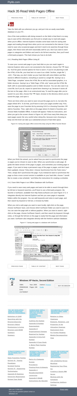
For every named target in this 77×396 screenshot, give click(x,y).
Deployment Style (57, 330)
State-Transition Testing (17, 358)
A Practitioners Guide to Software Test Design (16, 353)
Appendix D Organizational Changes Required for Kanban (38, 331)
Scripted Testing (14, 366)
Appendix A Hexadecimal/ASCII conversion (36, 372)
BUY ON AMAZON (64, 285)
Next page (60, 17)
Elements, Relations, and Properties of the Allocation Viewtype (59, 324)
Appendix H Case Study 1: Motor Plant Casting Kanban (38, 345)
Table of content (38, 17)
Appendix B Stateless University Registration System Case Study (16, 376)
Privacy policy (64, 389)
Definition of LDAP (15, 316)
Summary (11, 332)
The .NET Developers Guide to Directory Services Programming (16, 311)
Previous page (17, 17)
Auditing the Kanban (36, 321)
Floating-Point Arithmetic (38, 367)
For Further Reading (57, 332)
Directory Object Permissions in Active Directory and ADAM (16, 327)
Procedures (33, 365)
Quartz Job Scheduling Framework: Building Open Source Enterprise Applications (59, 354)
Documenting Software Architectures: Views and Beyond (59, 311)
